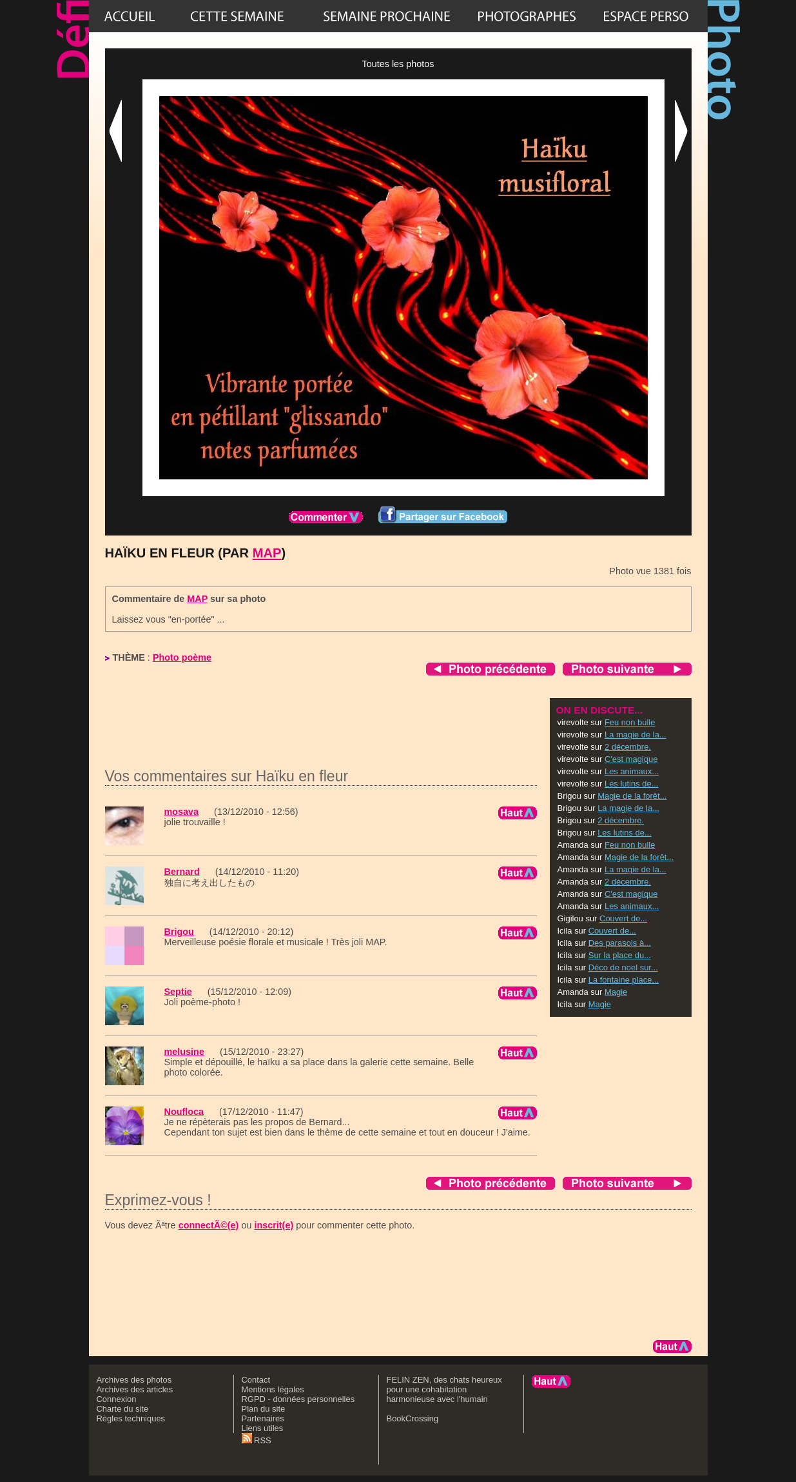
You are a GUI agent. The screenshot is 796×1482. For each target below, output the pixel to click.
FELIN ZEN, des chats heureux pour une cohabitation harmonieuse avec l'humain (444, 1389)
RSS (256, 1440)
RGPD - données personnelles (298, 1399)
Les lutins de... (632, 783)
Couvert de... (623, 918)
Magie (616, 992)
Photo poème (182, 657)
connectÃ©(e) (209, 1225)
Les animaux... (632, 771)
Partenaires (263, 1418)
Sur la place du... (619, 955)
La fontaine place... (623, 980)
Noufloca (184, 1111)
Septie (178, 991)
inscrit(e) (273, 1225)
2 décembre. (628, 747)
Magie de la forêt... (631, 796)
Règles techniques (131, 1418)
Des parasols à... (619, 943)
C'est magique (631, 759)
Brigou (179, 931)
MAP (267, 553)
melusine (184, 1051)
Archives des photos (134, 1380)
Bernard (182, 871)
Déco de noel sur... (623, 967)
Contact (256, 1380)
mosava (181, 811)
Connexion (117, 1399)
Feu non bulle (630, 722)
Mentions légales (273, 1389)
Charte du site (123, 1409)
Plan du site (264, 1409)
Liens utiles (263, 1428)
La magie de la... (635, 734)
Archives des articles (135, 1389)
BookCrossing (413, 1418)
